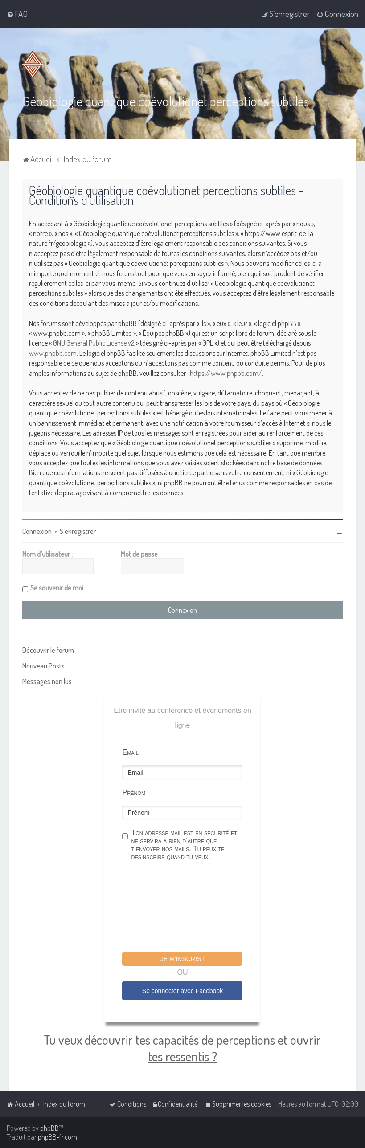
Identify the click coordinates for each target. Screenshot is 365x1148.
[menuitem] (17, 14)
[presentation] (190, 907)
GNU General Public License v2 (94, 342)
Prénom (133, 792)
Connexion (37, 530)
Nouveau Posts (43, 665)
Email (130, 752)
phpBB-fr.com (57, 1136)
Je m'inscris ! (182, 958)
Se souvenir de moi (56, 587)
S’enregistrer (78, 530)
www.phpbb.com (53, 353)
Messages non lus (47, 680)
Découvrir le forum (48, 649)
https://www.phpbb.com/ (226, 372)
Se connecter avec (182, 990)
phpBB (49, 1128)
